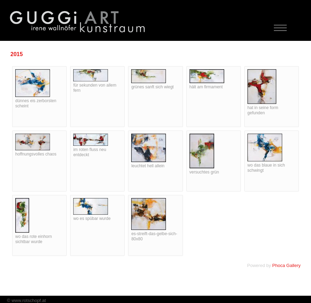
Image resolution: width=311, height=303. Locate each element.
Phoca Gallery (286, 265)
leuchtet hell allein (147, 165)
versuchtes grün (204, 172)
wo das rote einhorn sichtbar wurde (33, 239)
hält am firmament (206, 86)
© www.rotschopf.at (26, 300)
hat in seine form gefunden (262, 110)
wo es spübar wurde (91, 218)
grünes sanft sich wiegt (152, 86)
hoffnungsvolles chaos (36, 154)
